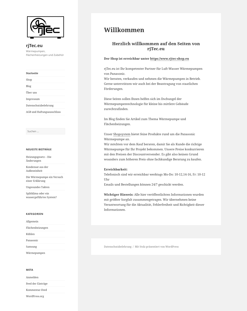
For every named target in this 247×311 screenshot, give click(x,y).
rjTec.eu (34, 45)
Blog (28, 86)
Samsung (31, 246)
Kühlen (30, 234)
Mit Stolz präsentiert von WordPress (157, 246)
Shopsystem (121, 134)
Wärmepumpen (35, 253)
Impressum (33, 99)
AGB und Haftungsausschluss (43, 112)
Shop (29, 79)
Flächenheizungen (37, 227)
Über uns (31, 92)
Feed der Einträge (37, 283)
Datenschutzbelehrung (40, 105)
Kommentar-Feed (36, 290)
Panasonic (32, 240)
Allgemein (32, 221)
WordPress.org (35, 296)
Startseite (32, 73)
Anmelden (32, 277)
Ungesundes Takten (37, 187)
